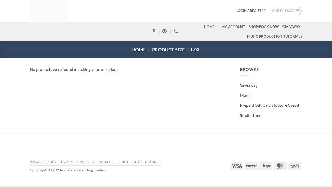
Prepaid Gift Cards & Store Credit (269, 105)
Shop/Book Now (264, 27)
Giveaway (291, 27)
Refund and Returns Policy (117, 162)
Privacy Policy (43, 162)
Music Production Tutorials (274, 36)
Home (211, 26)
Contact (153, 162)
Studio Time (250, 115)
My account (233, 27)
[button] (251, 10)
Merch (246, 95)
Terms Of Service (74, 162)
